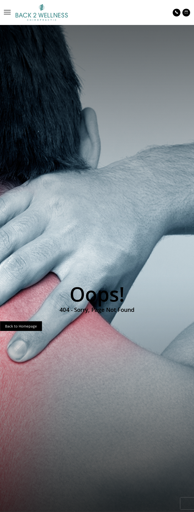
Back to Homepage (21, 326)
